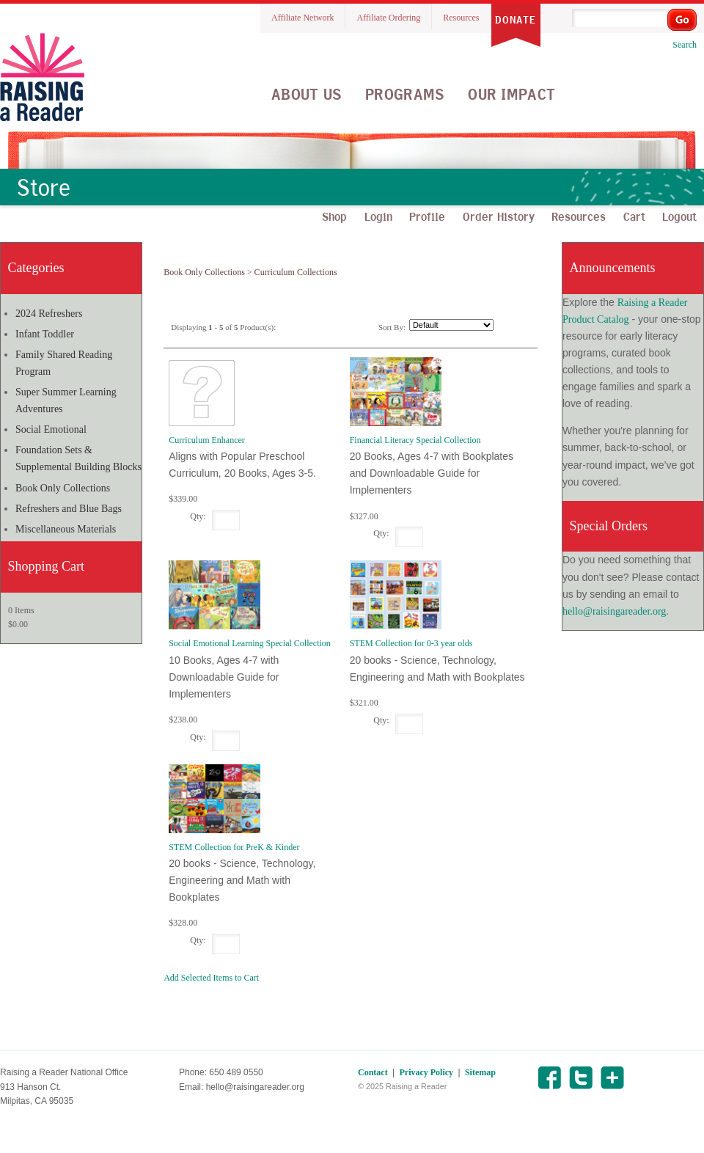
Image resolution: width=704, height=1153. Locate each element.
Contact (373, 1072)
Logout (679, 216)
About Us (306, 94)
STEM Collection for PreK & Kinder (234, 847)
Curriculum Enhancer (207, 440)
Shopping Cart (46, 566)
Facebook (549, 1078)
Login (378, 216)
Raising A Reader (42, 77)
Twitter (580, 1078)
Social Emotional (51, 429)
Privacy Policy (426, 1072)
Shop (334, 216)
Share (612, 1078)
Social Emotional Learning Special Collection (250, 643)
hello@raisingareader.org (614, 611)
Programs (404, 94)
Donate (515, 19)
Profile (427, 216)
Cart (634, 216)
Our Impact (511, 94)
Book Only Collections (62, 488)
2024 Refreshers (48, 313)
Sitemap (480, 1072)
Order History (499, 216)
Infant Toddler (44, 334)
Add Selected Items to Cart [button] (211, 978)
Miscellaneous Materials (65, 529)
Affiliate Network (302, 17)
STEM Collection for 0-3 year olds (411, 643)
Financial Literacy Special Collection (415, 440)
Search (684, 45)
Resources (461, 17)
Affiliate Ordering (388, 17)
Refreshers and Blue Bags (68, 508)
